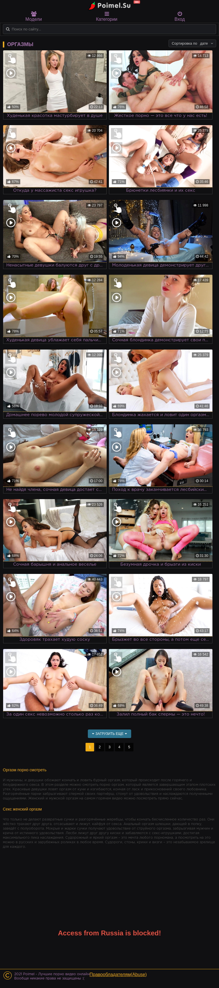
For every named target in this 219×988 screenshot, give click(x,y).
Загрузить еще (109, 734)
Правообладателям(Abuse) (118, 974)
